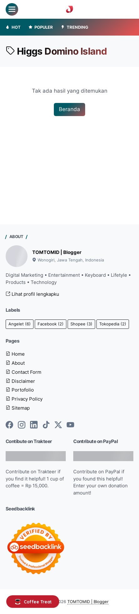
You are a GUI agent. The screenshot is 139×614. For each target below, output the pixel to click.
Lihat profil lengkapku (32, 294)
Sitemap (18, 408)
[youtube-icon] (70, 425)
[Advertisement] (69, 157)
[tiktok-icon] (46, 425)
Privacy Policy (24, 399)
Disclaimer (20, 381)
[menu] (12, 9)
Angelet (19, 324)
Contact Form (23, 372)
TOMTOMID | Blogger (56, 252)
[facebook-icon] (9, 425)
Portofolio (20, 390)
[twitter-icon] (58, 425)
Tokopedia (112, 324)
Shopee (81, 324)
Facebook (51, 324)
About (15, 363)
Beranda (69, 109)
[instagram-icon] (21, 425)
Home (15, 354)
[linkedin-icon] (34, 425)
